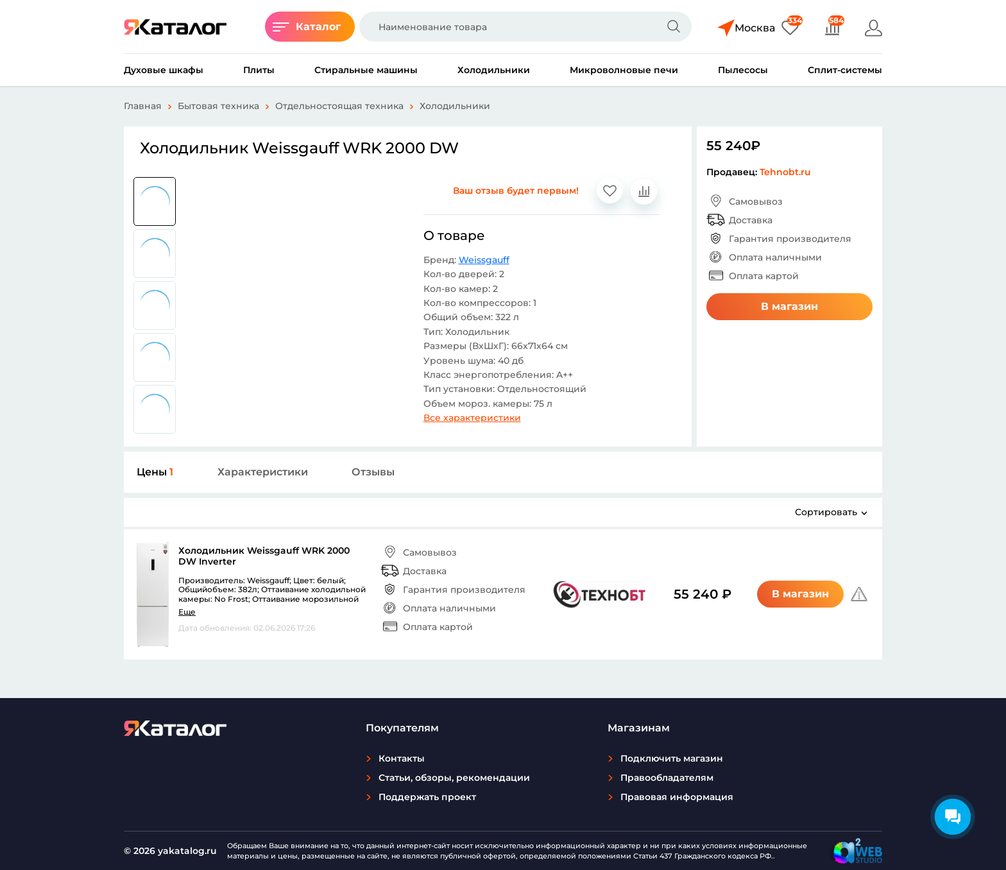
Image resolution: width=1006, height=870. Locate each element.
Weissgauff (484, 260)
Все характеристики (472, 417)
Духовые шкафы (163, 70)
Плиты (259, 70)
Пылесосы (743, 70)
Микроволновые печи (624, 70)
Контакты (402, 758)
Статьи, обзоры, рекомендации (454, 777)
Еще (187, 612)
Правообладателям (666, 777)
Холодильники (493, 70)
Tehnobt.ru (785, 172)
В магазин (789, 306)
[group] (154, 201)
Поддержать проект (427, 797)
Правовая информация (676, 797)
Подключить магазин (671, 758)
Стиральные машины (366, 70)
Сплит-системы (845, 70)
